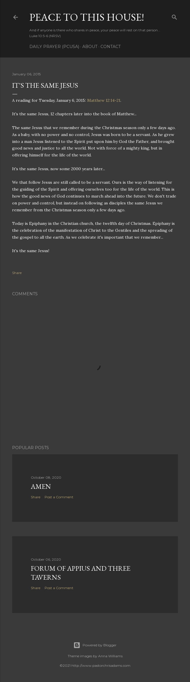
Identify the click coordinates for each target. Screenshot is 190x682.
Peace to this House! (86, 17)
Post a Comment (59, 497)
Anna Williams (110, 656)
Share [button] (17, 273)
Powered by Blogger (95, 645)
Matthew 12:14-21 (103, 100)
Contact (110, 46)
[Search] (174, 16)
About (89, 46)
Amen (41, 486)
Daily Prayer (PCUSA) (54, 46)
